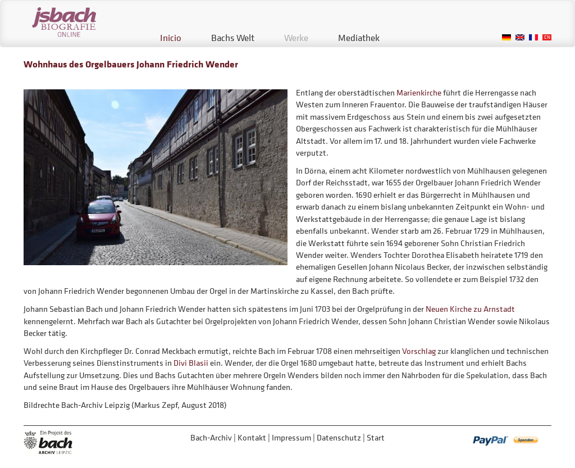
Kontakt (252, 437)
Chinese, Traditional (546, 37)
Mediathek (359, 37)
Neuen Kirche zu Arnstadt (470, 309)
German (506, 37)
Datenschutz (339, 437)
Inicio (170, 37)
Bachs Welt (232, 37)
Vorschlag (419, 351)
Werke (296, 37)
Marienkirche (418, 92)
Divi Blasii (191, 363)
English (519, 37)
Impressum (291, 437)
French (533, 37)
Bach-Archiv (211, 437)
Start (376, 437)
